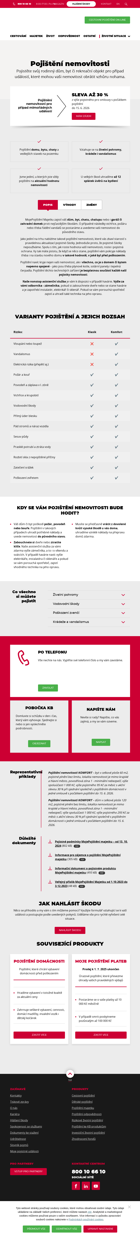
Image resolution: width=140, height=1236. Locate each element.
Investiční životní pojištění (88, 1133)
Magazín (59, 4)
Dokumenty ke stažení (24, 1133)
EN (118, 4)
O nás (13, 1108)
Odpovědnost (69, 36)
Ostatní (89, 36)
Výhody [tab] (69, 205)
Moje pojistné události (24, 1151)
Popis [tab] (48, 205)
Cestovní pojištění (83, 1095)
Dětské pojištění (82, 1102)
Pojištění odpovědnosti (87, 1114)
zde (90, 1212)
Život (50, 36)
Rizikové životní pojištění (87, 1120)
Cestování (18, 36)
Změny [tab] (91, 205)
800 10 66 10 (89, 1171)
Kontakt (106, 4)
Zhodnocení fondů (84, 1139)
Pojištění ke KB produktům (89, 1126)
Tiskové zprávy (19, 1102)
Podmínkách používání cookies (86, 1219)
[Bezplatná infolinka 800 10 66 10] (22, 4)
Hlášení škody (19, 1120)
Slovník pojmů (19, 1145)
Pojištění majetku (83, 1108)
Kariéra (15, 1114)
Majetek (36, 36)
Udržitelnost (18, 1139)
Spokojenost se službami (26, 1126)
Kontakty (16, 1095)
